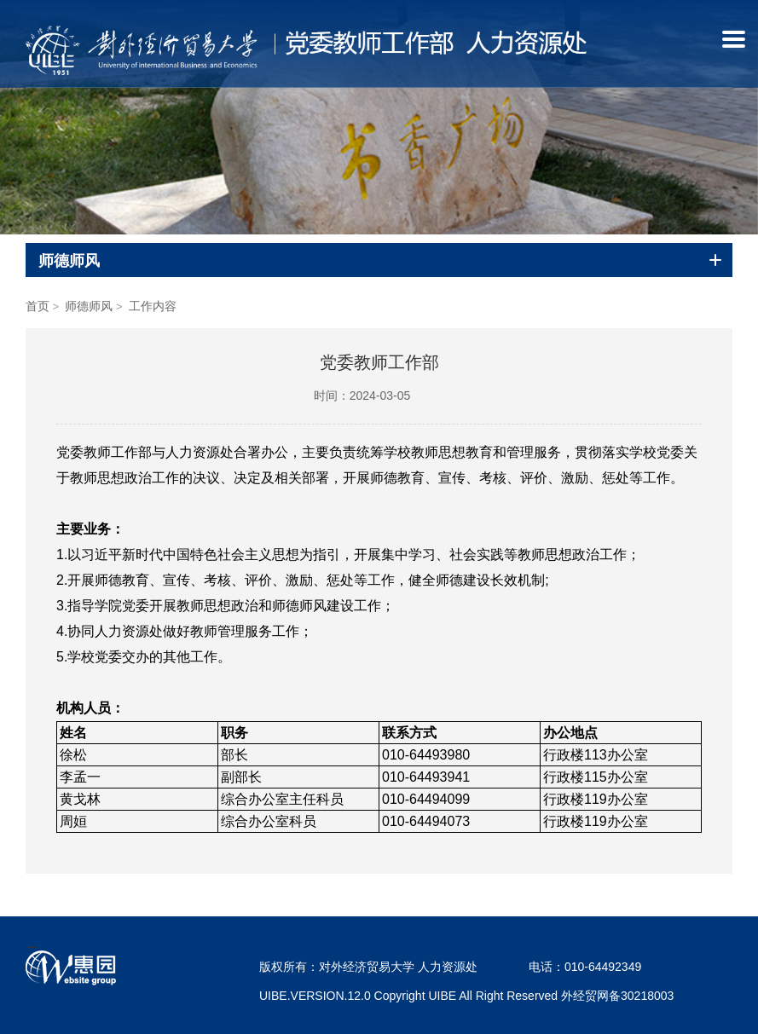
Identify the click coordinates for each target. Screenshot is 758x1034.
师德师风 (89, 306)
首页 (37, 306)
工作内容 (152, 306)
